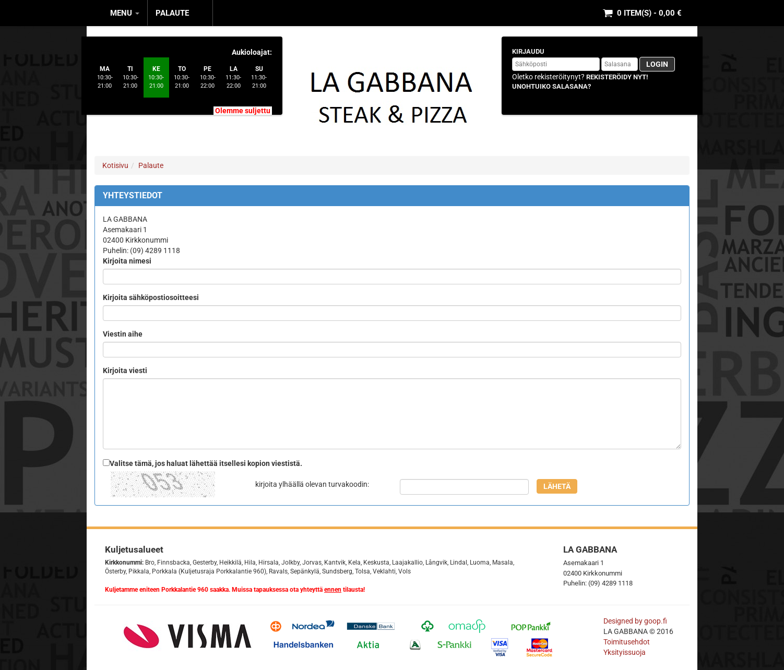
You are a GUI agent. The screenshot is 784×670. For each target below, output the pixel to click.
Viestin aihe (122, 334)
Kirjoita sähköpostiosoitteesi (151, 297)
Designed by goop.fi (635, 621)
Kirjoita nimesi (127, 261)
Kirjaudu (528, 51)
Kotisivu (115, 165)
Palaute (172, 13)
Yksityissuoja (624, 652)
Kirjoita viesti (125, 370)
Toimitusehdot (627, 642)
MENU (124, 13)
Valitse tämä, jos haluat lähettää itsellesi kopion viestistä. (206, 463)
